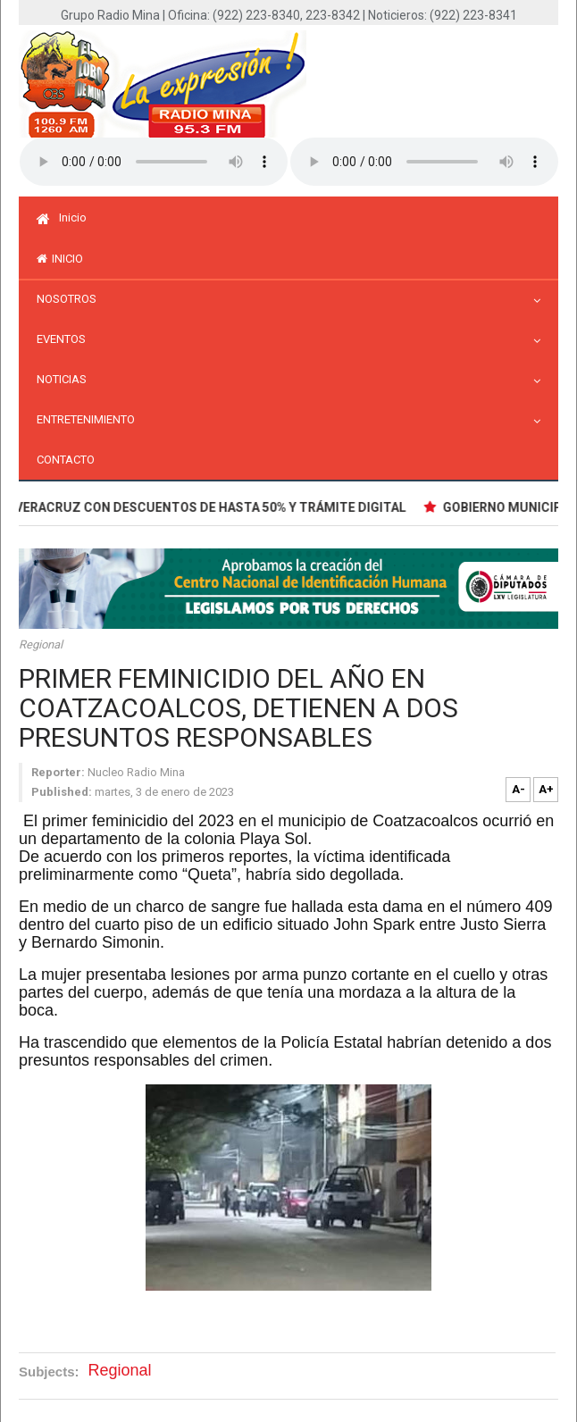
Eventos (66, 339)
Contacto (66, 459)
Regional (41, 644)
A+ (546, 789)
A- (518, 789)
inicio (60, 258)
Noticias (66, 379)
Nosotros (71, 299)
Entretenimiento (90, 419)
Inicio (62, 217)
